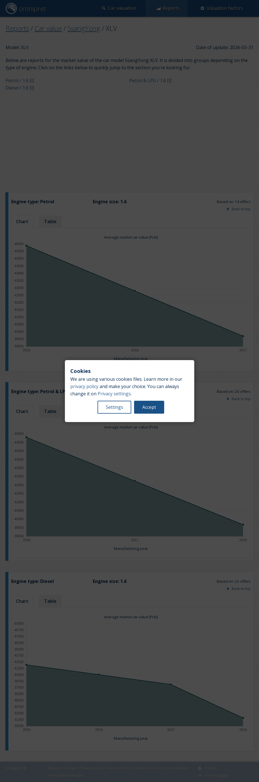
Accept (149, 407)
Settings (114, 407)
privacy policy (84, 386)
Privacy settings (114, 394)
